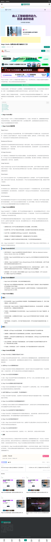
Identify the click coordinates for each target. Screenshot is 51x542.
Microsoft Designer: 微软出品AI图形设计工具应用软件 (12, 467)
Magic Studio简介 (4, 104)
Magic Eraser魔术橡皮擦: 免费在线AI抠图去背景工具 (12, 492)
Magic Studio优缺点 (5, 108)
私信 (48, 50)
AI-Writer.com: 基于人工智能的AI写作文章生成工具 (39, 467)
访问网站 (47, 47)
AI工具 (3, 47)
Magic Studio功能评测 (5, 105)
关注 (43, 50)
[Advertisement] (21, 40)
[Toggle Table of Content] (46, 102)
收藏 (9, 462)
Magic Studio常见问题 (5, 109)
